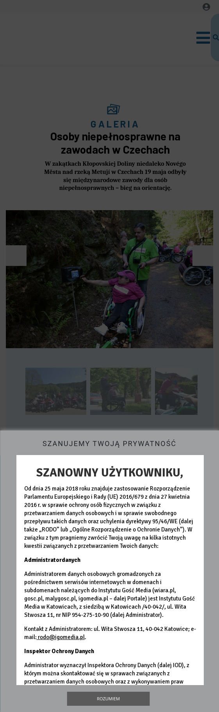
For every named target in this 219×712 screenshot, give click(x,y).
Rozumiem (108, 698)
